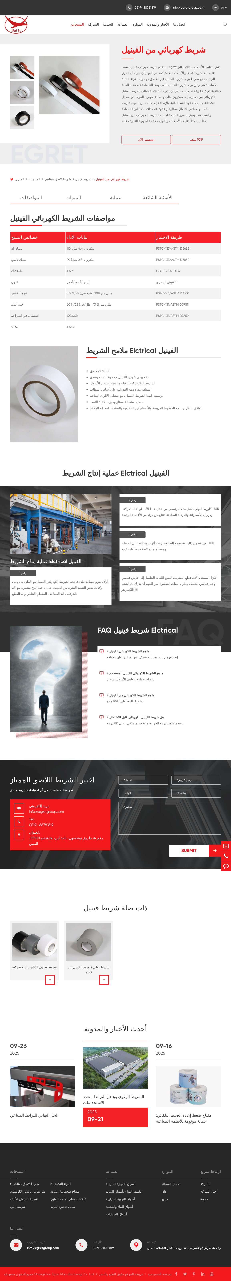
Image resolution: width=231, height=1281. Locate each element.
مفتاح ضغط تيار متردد (64, 1191)
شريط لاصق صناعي (57, 183)
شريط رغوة (17, 1207)
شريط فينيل (83, 183)
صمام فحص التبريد (62, 1207)
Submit (201, 851)
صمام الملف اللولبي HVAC (68, 1199)
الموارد (138, 24)
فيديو (165, 1199)
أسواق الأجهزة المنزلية (120, 1184)
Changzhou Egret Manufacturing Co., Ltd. (64, 1274)
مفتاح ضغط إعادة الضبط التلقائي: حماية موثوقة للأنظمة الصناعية (184, 1122)
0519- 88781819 (141, 7)
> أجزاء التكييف (60, 1184)
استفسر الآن (146, 139)
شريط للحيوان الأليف (24, 1199)
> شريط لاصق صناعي (24, 1184)
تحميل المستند (171, 1184)
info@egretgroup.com (184, 7)
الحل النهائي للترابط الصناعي (34, 1119)
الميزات (73, 201)
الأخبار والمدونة (158, 24)
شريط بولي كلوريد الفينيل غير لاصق (88, 973)
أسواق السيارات (116, 1214)
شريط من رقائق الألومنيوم (27, 1191)
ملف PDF (196, 139)
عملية (115, 201)
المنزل (19, 183)
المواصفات (31, 201)
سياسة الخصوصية (159, 1274)
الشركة (93, 24)
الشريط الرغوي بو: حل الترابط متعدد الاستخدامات (113, 1103)
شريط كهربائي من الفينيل (112, 183)
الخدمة (108, 24)
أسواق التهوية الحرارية (120, 1199)
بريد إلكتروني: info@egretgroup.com (46, 809)
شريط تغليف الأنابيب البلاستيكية (34, 971)
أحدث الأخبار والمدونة (115, 1032)
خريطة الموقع (134, 1274)
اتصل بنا (179, 24)
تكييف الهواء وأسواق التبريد (123, 1191)
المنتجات (77, 24)
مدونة (204, 1199)
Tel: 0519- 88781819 (41, 822)
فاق (164, 1191)
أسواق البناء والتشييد (119, 1207)
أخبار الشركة (208, 1191)
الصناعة (123, 24)
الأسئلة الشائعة (158, 201)
